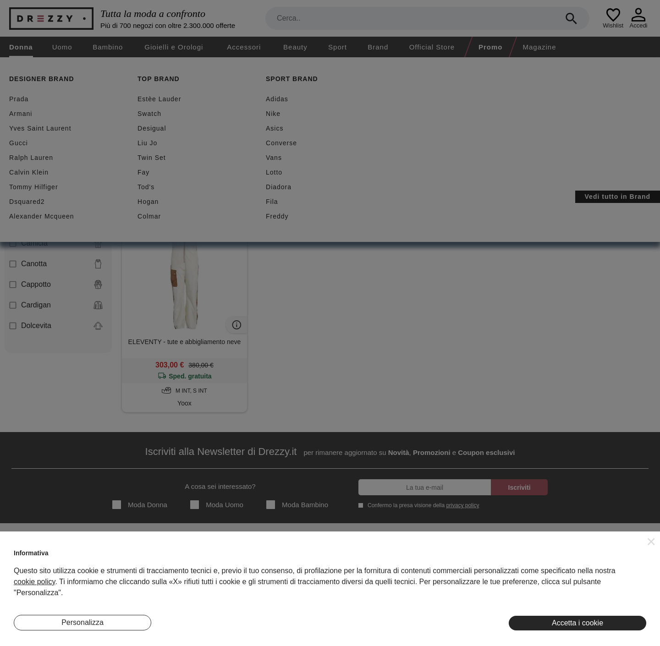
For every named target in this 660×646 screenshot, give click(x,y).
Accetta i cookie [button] (577, 623)
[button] (651, 541)
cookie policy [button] (34, 582)
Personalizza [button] (82, 622)
